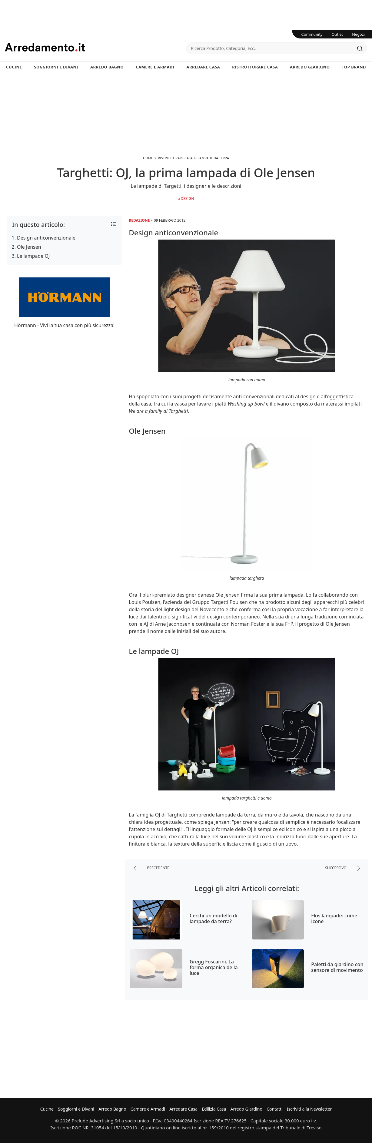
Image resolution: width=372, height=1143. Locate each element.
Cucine (14, 67)
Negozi (358, 34)
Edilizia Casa (214, 1109)
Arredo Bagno (107, 67)
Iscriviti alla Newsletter (309, 1109)
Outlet (337, 34)
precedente (151, 868)
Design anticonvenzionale (46, 237)
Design (187, 198)
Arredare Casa (203, 67)
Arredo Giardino (310, 67)
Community (312, 34)
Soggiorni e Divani (56, 67)
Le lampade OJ (33, 256)
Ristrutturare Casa (255, 67)
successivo (342, 868)
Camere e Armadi (155, 67)
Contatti (275, 1109)
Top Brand (354, 67)
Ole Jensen (29, 247)
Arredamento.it (95, 47)
